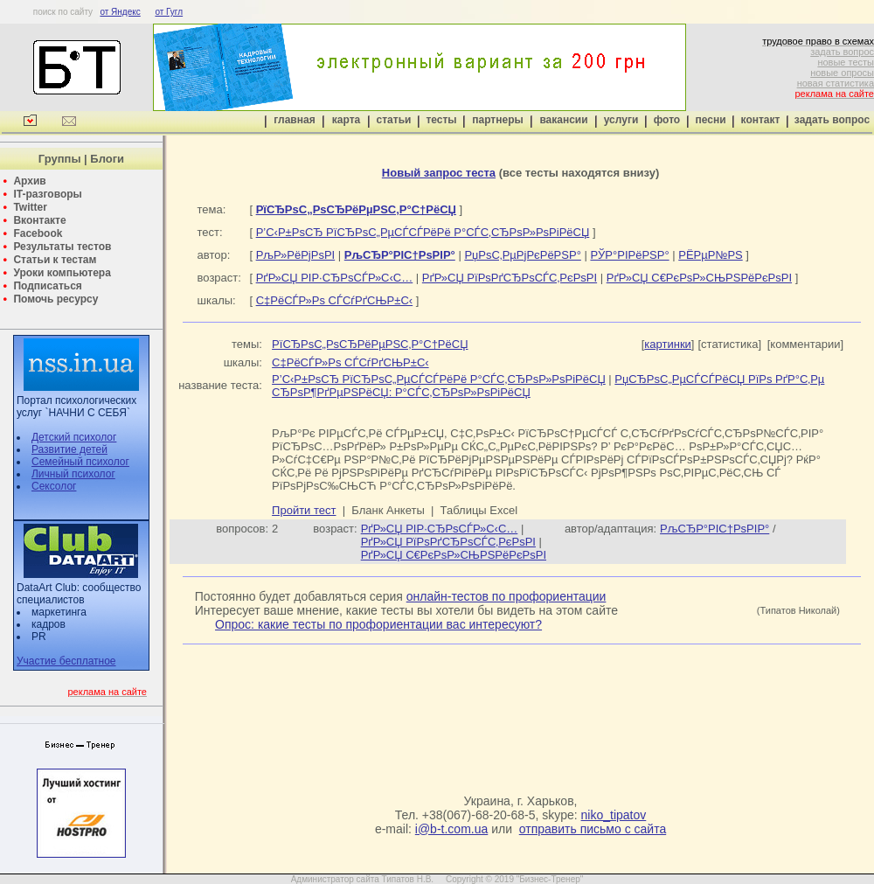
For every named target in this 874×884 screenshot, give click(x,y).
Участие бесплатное (66, 661)
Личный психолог (73, 474)
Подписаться (47, 286)
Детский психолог (73, 437)
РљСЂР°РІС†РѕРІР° (714, 528)
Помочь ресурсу (55, 299)
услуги (621, 120)
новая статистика (835, 83)
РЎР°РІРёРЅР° (629, 254)
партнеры (497, 120)
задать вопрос (842, 51)
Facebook (37, 233)
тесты (441, 120)
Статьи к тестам (54, 260)
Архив (29, 181)
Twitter (29, 207)
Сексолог (53, 486)
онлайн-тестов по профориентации (506, 596)
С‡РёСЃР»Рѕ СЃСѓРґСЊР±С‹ (334, 300)
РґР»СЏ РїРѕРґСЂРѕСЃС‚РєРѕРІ (509, 277)
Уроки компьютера (61, 273)
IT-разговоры (47, 194)
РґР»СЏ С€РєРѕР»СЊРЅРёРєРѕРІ (699, 277)
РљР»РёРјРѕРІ (296, 254)
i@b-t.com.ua (451, 829)
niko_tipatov (614, 815)
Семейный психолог (80, 462)
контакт (760, 120)
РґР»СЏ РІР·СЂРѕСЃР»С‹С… (334, 277)
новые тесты (845, 62)
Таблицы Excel (479, 510)
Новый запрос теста (439, 172)
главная (294, 120)
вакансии (563, 120)
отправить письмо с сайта (592, 829)
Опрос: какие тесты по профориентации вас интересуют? (378, 624)
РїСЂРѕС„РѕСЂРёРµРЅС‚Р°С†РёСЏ (370, 344)
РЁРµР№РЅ (710, 254)
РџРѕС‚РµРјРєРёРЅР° (522, 254)
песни (710, 120)
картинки (667, 344)
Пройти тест (304, 510)
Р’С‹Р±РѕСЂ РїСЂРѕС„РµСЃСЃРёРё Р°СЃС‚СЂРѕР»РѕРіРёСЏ (423, 232)
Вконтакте (39, 220)
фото (667, 120)
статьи (394, 120)
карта (346, 120)
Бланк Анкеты (387, 510)
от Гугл (169, 12)
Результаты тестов (62, 246)
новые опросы (842, 72)
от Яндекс (120, 12)
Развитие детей (69, 449)
